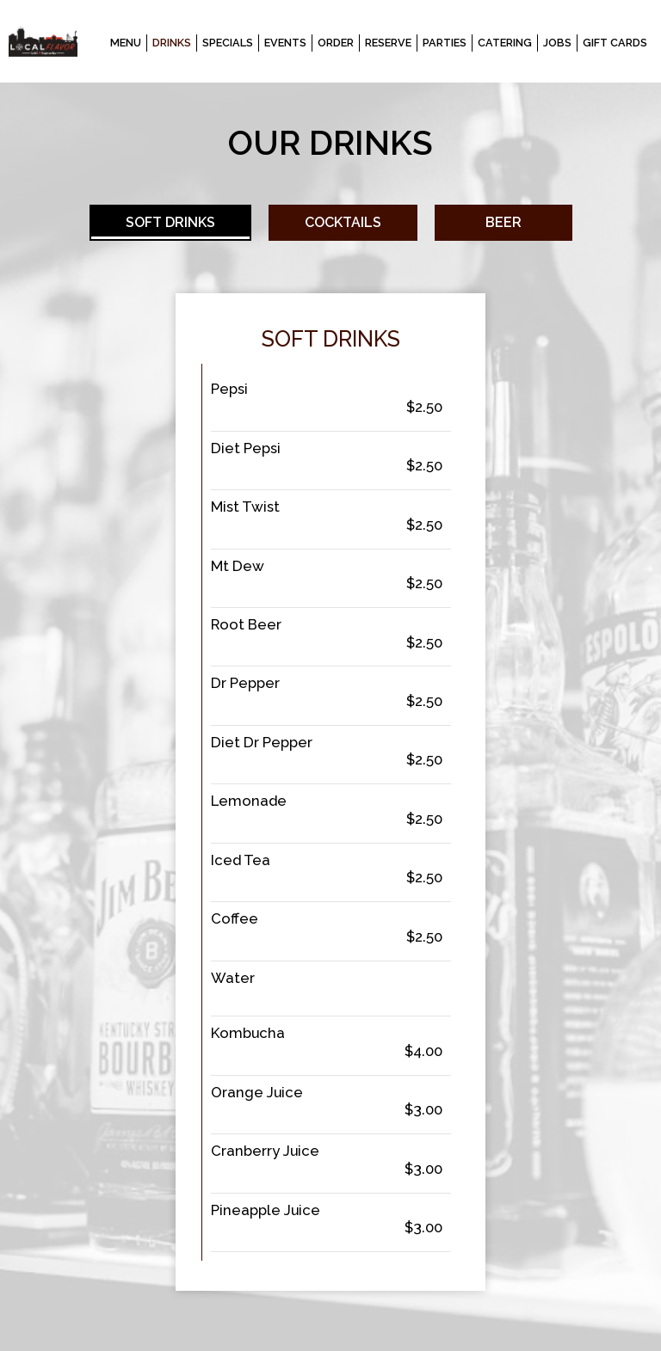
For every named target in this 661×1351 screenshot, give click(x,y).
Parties (444, 42)
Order (336, 42)
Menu (125, 42)
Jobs (557, 42)
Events (285, 42)
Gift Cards (615, 42)
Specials (227, 42)
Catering (505, 42)
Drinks (171, 42)
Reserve (388, 42)
